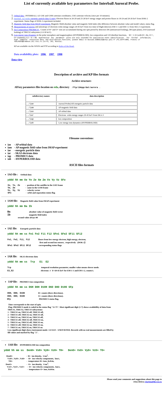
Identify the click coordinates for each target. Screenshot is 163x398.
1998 (59, 55)
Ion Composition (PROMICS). (26, 29)
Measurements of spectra (24, 27)
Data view (16, 60)
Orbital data (19, 15)
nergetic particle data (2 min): (35, 18)
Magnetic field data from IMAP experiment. (32, 24)
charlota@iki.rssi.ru (153, 395)
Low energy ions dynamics (25, 35)
